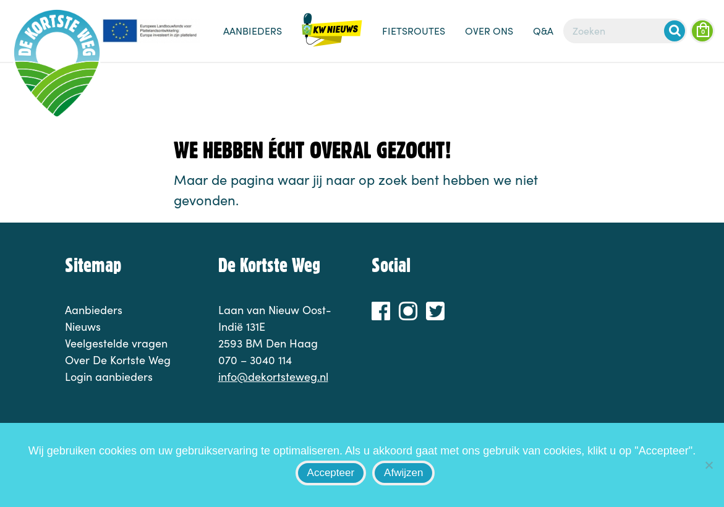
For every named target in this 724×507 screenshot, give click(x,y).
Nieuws (332, 37)
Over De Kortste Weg (118, 359)
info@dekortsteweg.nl (273, 376)
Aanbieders (252, 30)
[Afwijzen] (708, 465)
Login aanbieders (109, 376)
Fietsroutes (413, 30)
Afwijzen (403, 473)
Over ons (489, 30)
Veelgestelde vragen (116, 343)
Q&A (543, 30)
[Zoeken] (625, 31)
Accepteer (331, 473)
